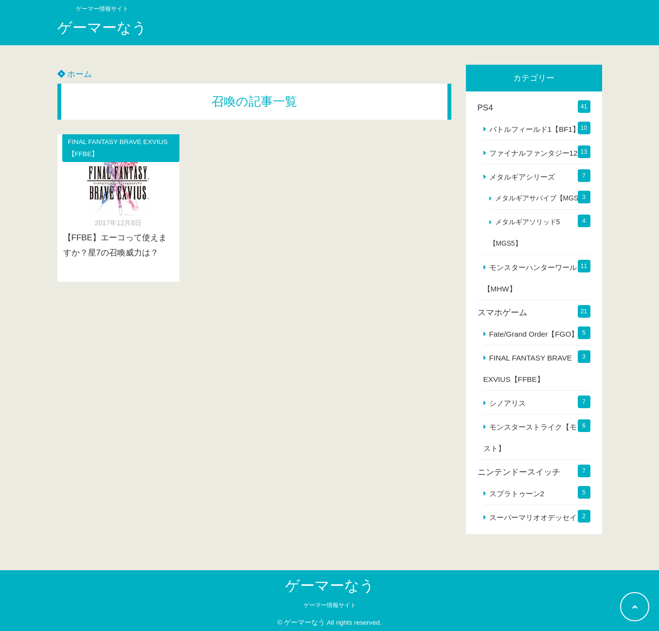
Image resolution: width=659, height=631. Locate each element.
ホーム (74, 74)
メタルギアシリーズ (522, 177)
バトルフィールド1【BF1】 (534, 129)
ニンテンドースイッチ (519, 472)
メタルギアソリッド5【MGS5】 (524, 232)
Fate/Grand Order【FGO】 (534, 334)
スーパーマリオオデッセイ (533, 517)
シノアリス (507, 403)
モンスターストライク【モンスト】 (533, 437)
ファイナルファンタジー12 (533, 153)
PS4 (485, 107)
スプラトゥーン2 (517, 493)
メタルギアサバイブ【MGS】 (540, 198)
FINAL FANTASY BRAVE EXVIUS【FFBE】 (118, 148)
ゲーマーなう (102, 27)
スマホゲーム (502, 312)
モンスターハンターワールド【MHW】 (533, 278)
